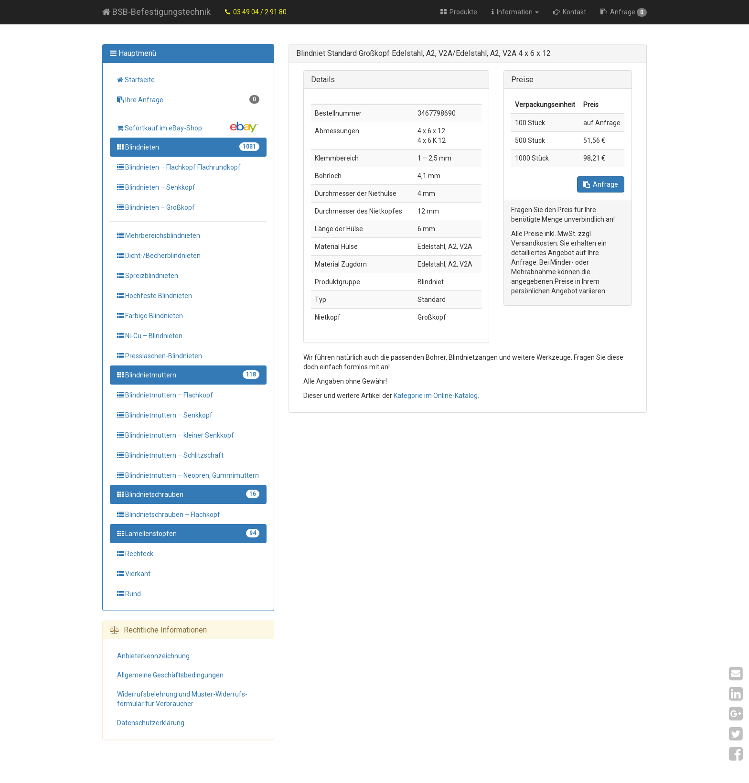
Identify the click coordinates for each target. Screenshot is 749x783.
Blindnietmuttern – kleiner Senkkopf (175, 435)
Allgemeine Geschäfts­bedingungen (170, 675)
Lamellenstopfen (188, 533)
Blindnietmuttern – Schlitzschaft (170, 455)
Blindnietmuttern (188, 374)
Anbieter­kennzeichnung (153, 656)
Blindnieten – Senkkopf (156, 187)
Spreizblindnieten (147, 275)
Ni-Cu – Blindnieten (149, 336)
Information (515, 12)
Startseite (136, 80)
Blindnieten (188, 146)
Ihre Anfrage (188, 99)
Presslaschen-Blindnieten (159, 356)
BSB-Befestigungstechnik (156, 12)
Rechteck (135, 554)
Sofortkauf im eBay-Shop (188, 127)
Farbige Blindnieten (150, 316)
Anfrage (623, 12)
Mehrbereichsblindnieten (158, 235)
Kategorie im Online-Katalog (436, 395)
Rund (129, 594)
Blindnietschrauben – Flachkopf (168, 514)
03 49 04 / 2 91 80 (256, 12)
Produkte (458, 12)
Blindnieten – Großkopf (156, 207)
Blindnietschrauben (188, 494)
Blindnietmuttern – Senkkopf (165, 415)
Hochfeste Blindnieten (154, 296)
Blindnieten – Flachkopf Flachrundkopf (179, 167)
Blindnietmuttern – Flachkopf (165, 395)
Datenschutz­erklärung (150, 723)
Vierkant (133, 574)
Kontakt (569, 12)
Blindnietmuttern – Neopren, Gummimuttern (188, 475)
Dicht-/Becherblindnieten (159, 255)
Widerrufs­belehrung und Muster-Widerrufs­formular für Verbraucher (182, 699)
